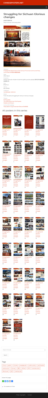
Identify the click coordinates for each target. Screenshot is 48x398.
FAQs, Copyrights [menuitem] (20, 394)
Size (5, 83)
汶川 (12, 371)
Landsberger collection (10, 92)
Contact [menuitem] (30, 394)
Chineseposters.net (13, 3)
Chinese (15, 365)
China (4, 365)
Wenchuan (5, 371)
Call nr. (5, 86)
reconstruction (36, 368)
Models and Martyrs (9, 103)
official (23, 368)
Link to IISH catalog (9, 105)
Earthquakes (7, 99)
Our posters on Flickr (9, 386)
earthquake (41, 365)
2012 (29, 368)
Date (5, 74)
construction (6, 368)
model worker (32, 365)
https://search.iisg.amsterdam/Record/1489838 (16, 106)
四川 (19, 368)
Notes (5, 94)
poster (9, 365)
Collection (6, 90)
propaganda (23, 365)
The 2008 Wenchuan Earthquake (12, 101)
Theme (5, 98)
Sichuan (13, 368)
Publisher (6, 78)
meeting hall (18, 371)
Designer (6, 69)
